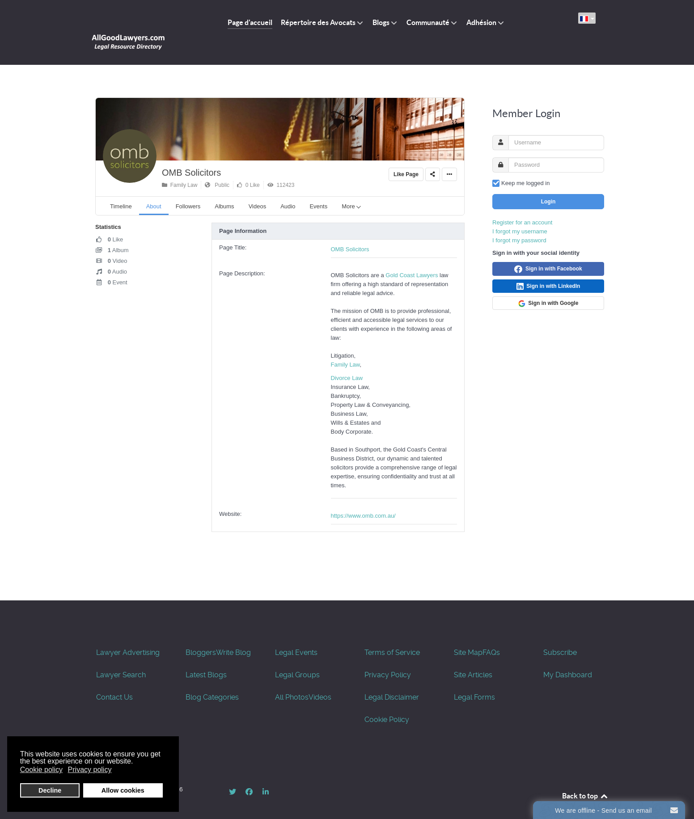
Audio (111, 251)
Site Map (468, 632)
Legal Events (296, 632)
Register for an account (522, 202)
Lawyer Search (121, 654)
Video (111, 240)
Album (112, 230)
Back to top (585, 776)
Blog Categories (212, 677)
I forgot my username (519, 211)
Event (111, 262)
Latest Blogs (206, 654)
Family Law (179, 165)
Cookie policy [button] (41, 769)
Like (109, 219)
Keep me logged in (525, 163)
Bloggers (201, 632)
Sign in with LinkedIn (548, 266)
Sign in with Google (548, 283)
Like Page (406, 154)
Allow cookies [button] (123, 790)
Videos (320, 677)
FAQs (491, 632)
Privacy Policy (387, 654)
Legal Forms (474, 677)
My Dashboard (567, 654)
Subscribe (560, 632)
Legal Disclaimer (391, 677)
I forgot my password (519, 220)
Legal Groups (297, 654)
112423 (281, 165)
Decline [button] (49, 790)
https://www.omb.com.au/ (363, 495)
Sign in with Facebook (548, 249)
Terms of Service (392, 632)
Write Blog (233, 632)
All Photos (292, 677)
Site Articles (473, 654)
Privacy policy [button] (90, 769)
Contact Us (114, 677)
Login (548, 181)
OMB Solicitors (191, 152)
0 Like (248, 165)
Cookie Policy (386, 699)
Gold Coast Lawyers (411, 255)
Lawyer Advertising (128, 632)
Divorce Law (347, 358)
